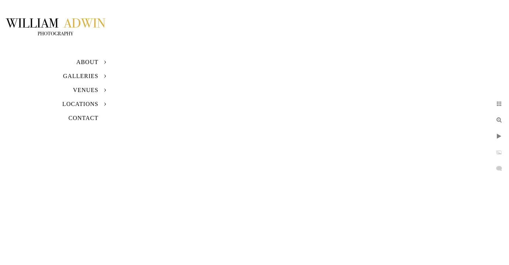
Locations (80, 104)
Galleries (80, 76)
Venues (85, 90)
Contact (83, 118)
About (87, 62)
